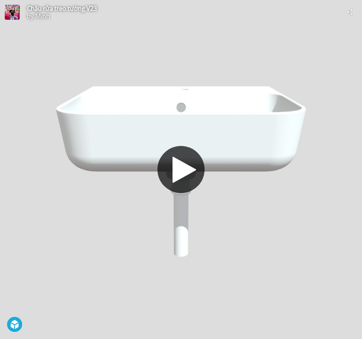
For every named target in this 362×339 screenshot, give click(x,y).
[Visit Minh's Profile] (12, 12)
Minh (42, 16)
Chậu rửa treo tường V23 (62, 8)
